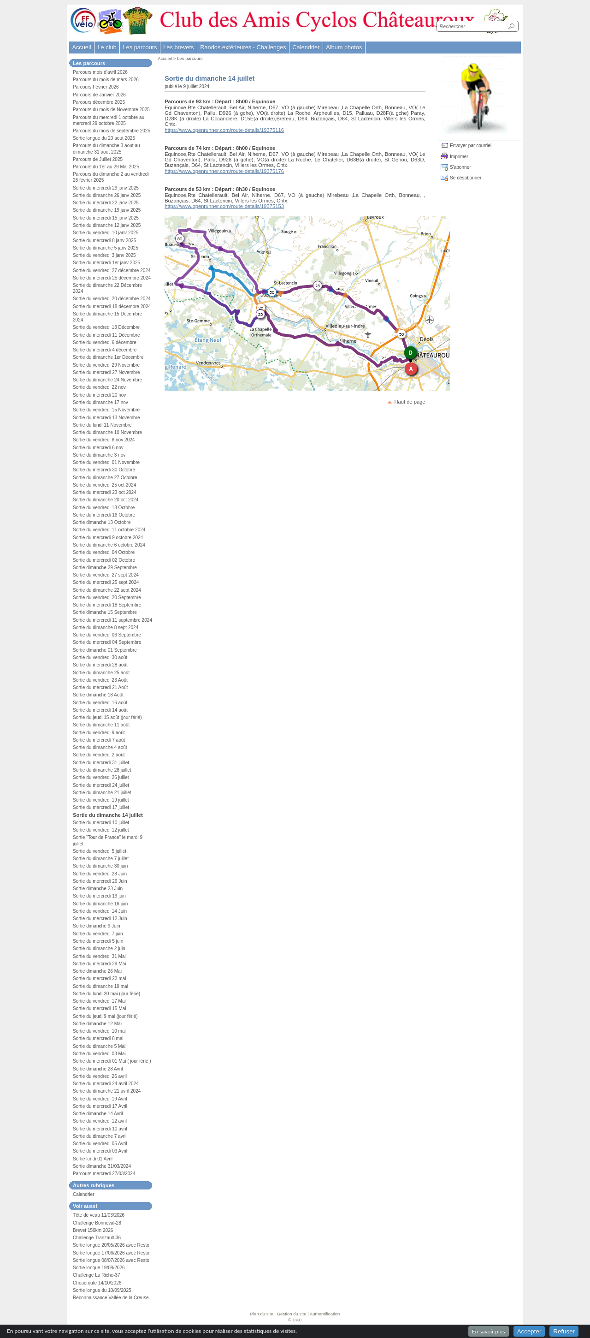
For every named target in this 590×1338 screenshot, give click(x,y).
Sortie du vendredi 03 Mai (99, 1053)
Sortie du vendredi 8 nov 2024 (104, 439)
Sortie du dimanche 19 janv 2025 (107, 210)
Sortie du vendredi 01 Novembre (106, 462)
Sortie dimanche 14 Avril (98, 1113)
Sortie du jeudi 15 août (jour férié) (107, 717)
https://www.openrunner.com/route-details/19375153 (224, 206)
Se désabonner (465, 177)
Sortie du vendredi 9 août (99, 732)
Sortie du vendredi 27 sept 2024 (106, 574)
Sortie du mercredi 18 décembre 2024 (112, 306)
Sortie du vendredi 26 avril (100, 1076)
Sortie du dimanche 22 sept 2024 (107, 590)
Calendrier (305, 47)
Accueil (81, 47)
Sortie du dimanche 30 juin (100, 865)
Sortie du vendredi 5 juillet (99, 851)
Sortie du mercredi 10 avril (100, 1128)
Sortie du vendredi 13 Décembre (106, 327)
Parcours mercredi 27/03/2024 (104, 1173)
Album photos (344, 47)
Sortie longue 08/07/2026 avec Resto (111, 1260)
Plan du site (261, 1313)
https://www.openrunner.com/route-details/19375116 (224, 130)
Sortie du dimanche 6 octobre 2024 (109, 544)
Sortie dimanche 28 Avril (98, 1068)
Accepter (529, 1331)
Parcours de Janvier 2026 (99, 94)
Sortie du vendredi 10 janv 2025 (105, 232)
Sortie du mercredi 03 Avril (100, 1151)
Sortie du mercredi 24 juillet (101, 785)
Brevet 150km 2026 (93, 1230)
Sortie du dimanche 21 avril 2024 (107, 1091)
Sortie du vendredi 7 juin (98, 933)
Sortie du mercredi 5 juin (98, 941)
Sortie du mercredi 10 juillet (101, 822)
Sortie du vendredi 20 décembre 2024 (112, 298)
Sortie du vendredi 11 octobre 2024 (109, 529)
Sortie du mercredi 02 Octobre (104, 560)
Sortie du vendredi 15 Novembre (106, 409)
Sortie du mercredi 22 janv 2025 (106, 202)
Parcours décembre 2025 (99, 102)
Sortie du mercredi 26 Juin (100, 881)
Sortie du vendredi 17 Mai (99, 1001)
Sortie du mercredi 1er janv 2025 (106, 262)
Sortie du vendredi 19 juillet (101, 800)
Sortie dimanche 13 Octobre (102, 522)
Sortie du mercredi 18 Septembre (107, 604)
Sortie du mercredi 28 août (100, 664)
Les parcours (189, 58)
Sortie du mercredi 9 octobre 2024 (108, 537)
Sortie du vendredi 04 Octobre (104, 552)
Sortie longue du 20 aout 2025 (104, 138)
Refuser (564, 1331)
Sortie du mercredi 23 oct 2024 (104, 492)
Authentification (325, 1313)
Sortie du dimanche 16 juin (100, 903)
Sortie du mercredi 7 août (99, 740)
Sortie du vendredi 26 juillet (101, 777)
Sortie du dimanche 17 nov (100, 402)
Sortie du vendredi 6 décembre (104, 342)
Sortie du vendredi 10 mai (99, 1031)
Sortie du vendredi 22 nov (99, 387)
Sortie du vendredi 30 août (100, 657)
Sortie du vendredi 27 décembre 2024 (112, 270)
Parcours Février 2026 (96, 86)
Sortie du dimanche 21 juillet (102, 792)
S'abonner (460, 167)
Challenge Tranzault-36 (97, 1237)
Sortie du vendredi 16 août (100, 702)
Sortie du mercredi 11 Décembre (106, 335)
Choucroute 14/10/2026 (97, 1282)
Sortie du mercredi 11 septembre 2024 (112, 620)
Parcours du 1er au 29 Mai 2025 (106, 166)
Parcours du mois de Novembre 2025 (111, 109)
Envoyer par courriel (470, 145)
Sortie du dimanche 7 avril (100, 1136)
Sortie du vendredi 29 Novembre (106, 365)
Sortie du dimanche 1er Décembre (108, 357)
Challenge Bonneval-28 (97, 1222)
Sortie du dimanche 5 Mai (99, 1046)
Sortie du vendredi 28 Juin (100, 873)
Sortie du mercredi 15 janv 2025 (106, 217)
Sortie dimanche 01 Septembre (105, 650)
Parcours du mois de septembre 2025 (111, 130)
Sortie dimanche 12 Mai (97, 1023)
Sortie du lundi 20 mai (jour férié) (106, 993)
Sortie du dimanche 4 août (100, 747)
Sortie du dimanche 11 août (101, 724)
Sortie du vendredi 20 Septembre (107, 597)
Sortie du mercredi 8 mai (98, 1038)
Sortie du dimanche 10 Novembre (107, 432)
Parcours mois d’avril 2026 (100, 72)
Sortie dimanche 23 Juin (98, 888)
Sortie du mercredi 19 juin (99, 895)
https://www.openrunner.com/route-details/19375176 (224, 171)
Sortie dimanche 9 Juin (96, 925)
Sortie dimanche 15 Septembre (105, 612)
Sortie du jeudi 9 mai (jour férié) (105, 1016)
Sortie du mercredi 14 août (100, 710)
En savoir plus (488, 1331)
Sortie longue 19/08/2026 (99, 1267)
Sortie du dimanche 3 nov (99, 455)
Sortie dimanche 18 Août (98, 694)
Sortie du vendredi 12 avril (100, 1121)
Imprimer (459, 156)
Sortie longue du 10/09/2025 (102, 1290)
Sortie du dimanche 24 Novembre (107, 379)
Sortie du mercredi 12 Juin (100, 918)
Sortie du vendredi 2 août (99, 754)
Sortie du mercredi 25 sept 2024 (106, 582)
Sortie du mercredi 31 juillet (101, 762)
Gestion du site (292, 1313)
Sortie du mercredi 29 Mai (99, 963)
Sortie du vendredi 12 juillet (101, 830)
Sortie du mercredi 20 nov (99, 395)
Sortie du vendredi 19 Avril (100, 1098)
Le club (106, 47)
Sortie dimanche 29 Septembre (105, 567)
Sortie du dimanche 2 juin (99, 948)
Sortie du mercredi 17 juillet (101, 807)
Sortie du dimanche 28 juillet (102, 770)
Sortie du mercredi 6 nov (98, 447)
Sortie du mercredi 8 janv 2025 (104, 240)
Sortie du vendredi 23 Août (100, 680)
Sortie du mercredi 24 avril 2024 (106, 1083)
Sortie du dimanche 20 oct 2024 (105, 499)
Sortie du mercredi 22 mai (99, 978)
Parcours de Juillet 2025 (98, 159)
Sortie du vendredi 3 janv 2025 (104, 255)
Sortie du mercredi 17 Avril (100, 1106)
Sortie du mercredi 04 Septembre (107, 642)
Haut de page (409, 401)
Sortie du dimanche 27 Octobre (105, 477)
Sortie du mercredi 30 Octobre (104, 469)
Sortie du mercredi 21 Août (100, 687)
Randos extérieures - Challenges (243, 47)
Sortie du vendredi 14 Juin (100, 911)
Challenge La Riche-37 (96, 1275)
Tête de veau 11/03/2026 (98, 1215)
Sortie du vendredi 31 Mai (99, 956)
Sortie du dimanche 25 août (101, 672)
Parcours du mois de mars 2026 (106, 79)
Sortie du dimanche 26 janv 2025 (107, 195)
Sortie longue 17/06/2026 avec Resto (111, 1252)
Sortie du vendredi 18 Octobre (104, 507)
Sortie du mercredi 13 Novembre (106, 417)
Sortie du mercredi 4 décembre (104, 349)
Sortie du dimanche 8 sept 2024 (105, 627)
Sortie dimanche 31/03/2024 (102, 1166)
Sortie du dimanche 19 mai (100, 986)
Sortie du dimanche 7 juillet (101, 858)
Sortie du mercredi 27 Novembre (106, 372)
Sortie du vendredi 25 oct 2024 (104, 485)
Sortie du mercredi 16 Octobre (104, 514)
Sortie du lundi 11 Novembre (102, 425)
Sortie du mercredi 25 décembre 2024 (112, 277)
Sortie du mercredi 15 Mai (99, 1008)
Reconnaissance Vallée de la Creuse (111, 1297)
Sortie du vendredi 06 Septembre (107, 634)
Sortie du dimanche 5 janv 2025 (105, 247)
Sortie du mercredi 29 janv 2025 (106, 187)
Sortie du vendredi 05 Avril (100, 1143)
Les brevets (178, 47)
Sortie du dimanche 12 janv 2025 (107, 225)
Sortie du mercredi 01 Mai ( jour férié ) (112, 1061)
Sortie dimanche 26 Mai (97, 971)
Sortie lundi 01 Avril (92, 1158)
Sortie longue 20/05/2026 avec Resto (111, 1245)
